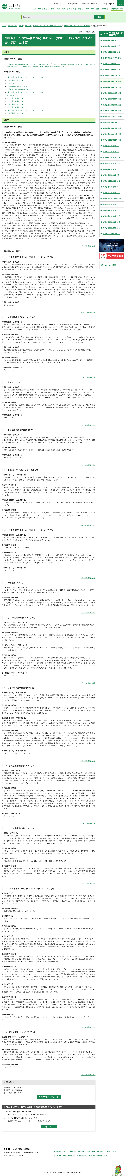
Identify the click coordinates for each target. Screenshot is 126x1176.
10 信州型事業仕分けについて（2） (20, 766)
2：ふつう (23, 1114)
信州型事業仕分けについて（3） (18, 113)
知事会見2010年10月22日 (112, 87)
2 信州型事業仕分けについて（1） (20, 317)
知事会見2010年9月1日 (111, 40)
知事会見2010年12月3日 (111, 122)
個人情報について (99, 1152)
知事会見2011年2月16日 (111, 181)
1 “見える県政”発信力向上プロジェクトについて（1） (29, 257)
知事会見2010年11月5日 (111, 234)
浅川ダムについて (13, 83)
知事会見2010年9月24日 (111, 69)
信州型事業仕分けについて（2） (18, 104)
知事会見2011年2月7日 (111, 175)
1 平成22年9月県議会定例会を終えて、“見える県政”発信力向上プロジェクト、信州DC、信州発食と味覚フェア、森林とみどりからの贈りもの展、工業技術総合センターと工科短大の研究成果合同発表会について (48, 135)
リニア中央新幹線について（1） (18, 98)
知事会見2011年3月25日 (111, 228)
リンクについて (70, 1156)
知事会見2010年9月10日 (111, 46)
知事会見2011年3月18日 (111, 210)
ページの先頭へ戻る (88, 246)
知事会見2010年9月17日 (111, 64)
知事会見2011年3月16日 (111, 204)
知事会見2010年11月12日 (112, 93)
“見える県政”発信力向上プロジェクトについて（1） (25, 77)
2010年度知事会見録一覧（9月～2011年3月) (77, 26)
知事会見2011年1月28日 (111, 169)
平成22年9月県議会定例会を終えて (19, 89)
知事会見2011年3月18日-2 (112, 216)
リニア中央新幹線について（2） (18, 101)
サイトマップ (113, 1152)
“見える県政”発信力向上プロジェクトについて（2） (25, 92)
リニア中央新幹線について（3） (18, 107)
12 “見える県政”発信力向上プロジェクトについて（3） (29, 888)
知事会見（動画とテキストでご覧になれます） (47, 26)
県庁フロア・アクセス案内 (87, 1156)
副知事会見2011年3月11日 (112, 198)
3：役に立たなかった (38, 1114)
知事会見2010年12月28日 (112, 140)
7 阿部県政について (13, 583)
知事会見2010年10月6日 (111, 75)
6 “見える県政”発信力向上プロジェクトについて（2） (29, 530)
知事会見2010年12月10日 (112, 128)
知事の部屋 (28, 26)
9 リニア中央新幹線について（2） (20, 688)
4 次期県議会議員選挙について (18, 430)
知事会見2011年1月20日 (111, 163)
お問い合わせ (103, 1156)
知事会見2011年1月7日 (111, 152)
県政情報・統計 (12, 26)
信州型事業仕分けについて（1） (18, 80)
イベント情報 (110, 265)
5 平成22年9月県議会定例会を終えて (21, 470)
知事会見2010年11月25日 (112, 105)
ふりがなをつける (71, 4)
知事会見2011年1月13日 (111, 157)
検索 (120, 4)
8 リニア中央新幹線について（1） (20, 618)
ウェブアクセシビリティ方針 (81, 1152)
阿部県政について (13, 95)
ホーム (4, 26)
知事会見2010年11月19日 (112, 99)
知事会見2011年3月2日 (111, 187)
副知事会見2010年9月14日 (112, 58)
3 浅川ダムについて (13, 382)
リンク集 (58, 1156)
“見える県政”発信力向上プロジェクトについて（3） (25, 110)
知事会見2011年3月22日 (111, 222)
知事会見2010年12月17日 (112, 134)
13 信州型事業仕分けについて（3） (20, 1032)
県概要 (21, 26)
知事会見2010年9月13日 (111, 52)
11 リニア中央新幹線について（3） (20, 828)
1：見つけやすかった (13, 1121)
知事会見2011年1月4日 (111, 146)
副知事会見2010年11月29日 (112, 116)
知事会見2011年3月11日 (111, 193)
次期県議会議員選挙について (17, 86)
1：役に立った (11, 1114)
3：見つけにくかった (43, 1121)
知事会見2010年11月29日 (112, 111)
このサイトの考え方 (62, 1152)
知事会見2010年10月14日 (112, 81)
